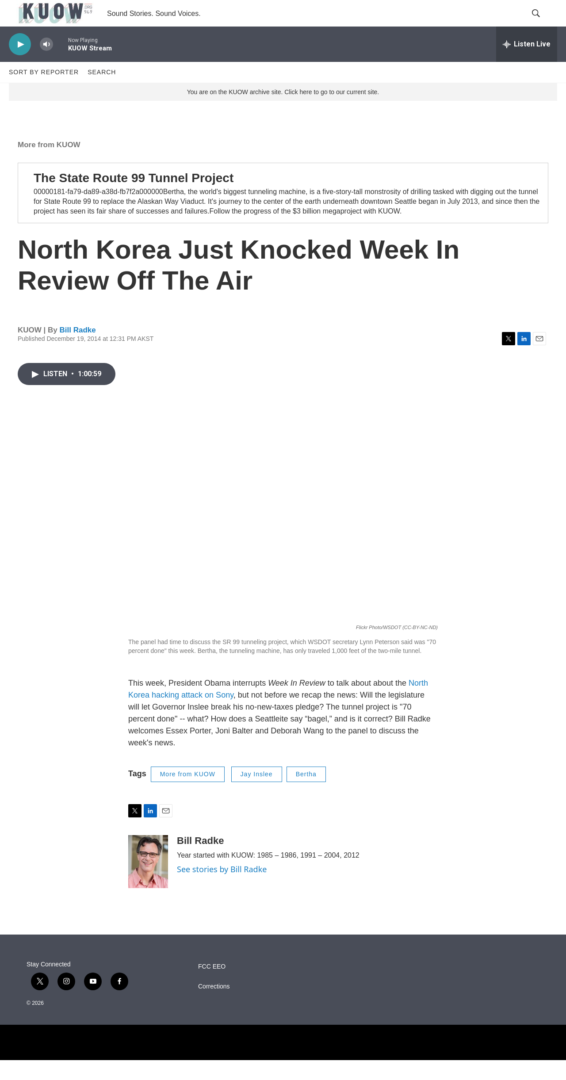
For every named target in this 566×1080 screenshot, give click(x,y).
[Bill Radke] (148, 881)
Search (102, 91)
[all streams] (526, 64)
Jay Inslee (257, 794)
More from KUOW (49, 164)
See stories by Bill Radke (222, 889)
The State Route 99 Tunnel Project (133, 198)
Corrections (214, 1006)
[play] (20, 64)
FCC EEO (212, 986)
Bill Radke (77, 350)
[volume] (46, 64)
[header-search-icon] (543, 23)
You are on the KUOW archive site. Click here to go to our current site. (283, 111)
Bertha (306, 794)
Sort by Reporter (44, 91)
